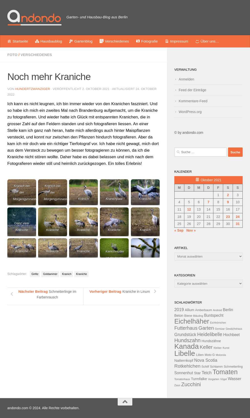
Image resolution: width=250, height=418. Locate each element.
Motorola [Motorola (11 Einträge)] (221, 354)
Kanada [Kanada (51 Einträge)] (186, 346)
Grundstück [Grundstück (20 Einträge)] (185, 334)
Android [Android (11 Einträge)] (217, 310)
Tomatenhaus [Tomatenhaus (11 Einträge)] (182, 379)
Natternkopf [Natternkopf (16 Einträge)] (183, 360)
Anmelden (186, 79)
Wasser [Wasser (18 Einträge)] (234, 378)
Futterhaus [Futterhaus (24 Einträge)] (186, 328)
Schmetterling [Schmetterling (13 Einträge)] (233, 366)
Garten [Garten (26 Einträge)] (206, 328)
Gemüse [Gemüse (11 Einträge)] (220, 328)
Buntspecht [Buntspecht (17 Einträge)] (213, 315)
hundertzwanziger (32, 89)
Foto (12, 55)
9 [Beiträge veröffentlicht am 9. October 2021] (228, 202)
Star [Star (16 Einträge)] (197, 373)
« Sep (179, 230)
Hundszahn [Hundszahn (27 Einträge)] (187, 340)
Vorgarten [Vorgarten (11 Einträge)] (213, 379)
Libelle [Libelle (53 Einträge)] (184, 353)
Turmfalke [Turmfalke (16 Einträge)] (199, 379)
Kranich (66, 273)
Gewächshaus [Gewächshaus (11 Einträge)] (234, 328)
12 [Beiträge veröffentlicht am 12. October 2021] (189, 209)
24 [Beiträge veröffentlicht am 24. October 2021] (238, 217)
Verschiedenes (36, 55)
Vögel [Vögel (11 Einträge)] (223, 379)
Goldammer (50, 273)
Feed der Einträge (192, 90)
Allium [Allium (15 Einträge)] (189, 310)
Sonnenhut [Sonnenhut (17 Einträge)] (183, 373)
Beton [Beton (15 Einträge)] (178, 315)
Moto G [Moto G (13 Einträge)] (210, 355)
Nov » (191, 230)
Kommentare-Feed (193, 101)
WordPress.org (190, 112)
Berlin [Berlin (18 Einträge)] (228, 309)
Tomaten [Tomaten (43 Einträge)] (225, 372)
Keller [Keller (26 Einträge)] (206, 347)
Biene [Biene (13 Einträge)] (188, 315)
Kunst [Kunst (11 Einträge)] (226, 347)
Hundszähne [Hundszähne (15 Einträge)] (211, 341)
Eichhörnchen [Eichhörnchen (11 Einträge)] (218, 322)
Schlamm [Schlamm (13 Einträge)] (216, 366)
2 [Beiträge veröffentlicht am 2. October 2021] (228, 195)
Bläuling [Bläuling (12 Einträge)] (198, 315)
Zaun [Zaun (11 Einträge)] (177, 385)
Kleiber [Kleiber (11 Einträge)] (218, 347)
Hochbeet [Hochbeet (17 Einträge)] (231, 335)
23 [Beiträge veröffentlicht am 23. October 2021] (228, 217)
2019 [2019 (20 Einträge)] (179, 309)
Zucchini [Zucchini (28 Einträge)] (191, 384)
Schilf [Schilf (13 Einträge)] (205, 366)
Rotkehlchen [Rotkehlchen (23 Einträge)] (187, 366)
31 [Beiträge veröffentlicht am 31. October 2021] (238, 224)
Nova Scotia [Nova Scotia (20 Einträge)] (205, 360)
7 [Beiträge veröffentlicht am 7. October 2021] (208, 202)
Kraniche (81, 273)
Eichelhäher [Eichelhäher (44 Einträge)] (191, 321)
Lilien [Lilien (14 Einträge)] (200, 355)
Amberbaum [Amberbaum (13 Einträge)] (203, 310)
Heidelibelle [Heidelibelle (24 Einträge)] (209, 334)
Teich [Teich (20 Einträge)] (207, 372)
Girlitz (35, 273)
